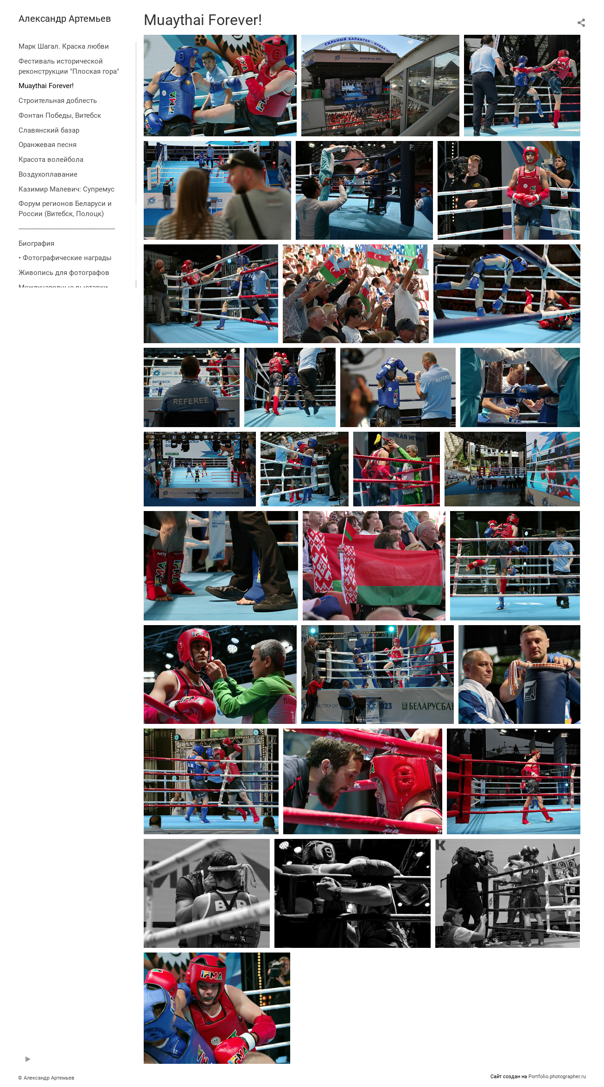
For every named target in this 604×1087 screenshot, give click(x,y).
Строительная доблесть (58, 100)
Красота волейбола (51, 159)
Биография (36, 243)
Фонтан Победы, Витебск (60, 115)
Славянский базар (49, 130)
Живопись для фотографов (64, 273)
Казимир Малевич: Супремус (66, 189)
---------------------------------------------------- (67, 228)
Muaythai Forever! (46, 86)
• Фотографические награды (65, 258)
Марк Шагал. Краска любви (64, 46)
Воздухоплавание (48, 174)
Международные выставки (63, 287)
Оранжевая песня (47, 145)
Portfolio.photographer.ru (557, 1077)
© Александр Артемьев (46, 1078)
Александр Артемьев (65, 18)
